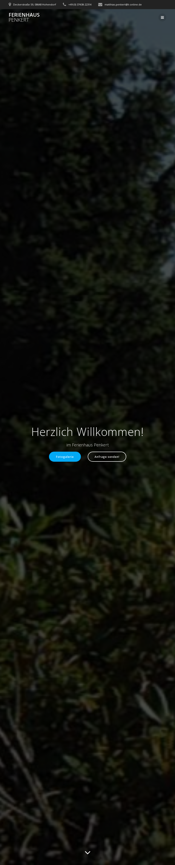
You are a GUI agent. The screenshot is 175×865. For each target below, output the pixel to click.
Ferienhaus (24, 17)
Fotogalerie (65, 457)
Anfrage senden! (107, 457)
